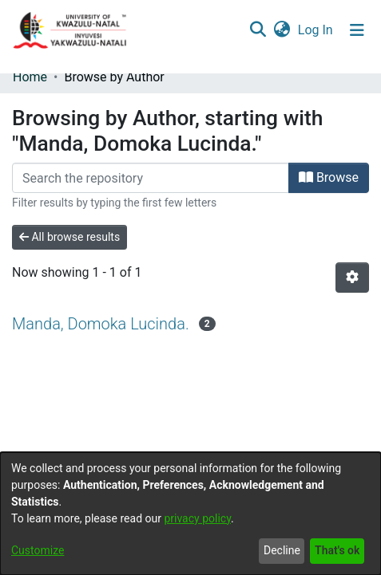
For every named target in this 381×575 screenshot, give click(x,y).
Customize (37, 550)
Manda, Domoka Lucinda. (100, 323)
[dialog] (190, 513)
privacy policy (197, 518)
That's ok (337, 550)
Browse (329, 177)
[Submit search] (258, 30)
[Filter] (150, 178)
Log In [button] (316, 29)
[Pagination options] (352, 277)
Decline (282, 550)
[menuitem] (282, 30)
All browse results (69, 236)
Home (30, 77)
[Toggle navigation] (357, 30)
